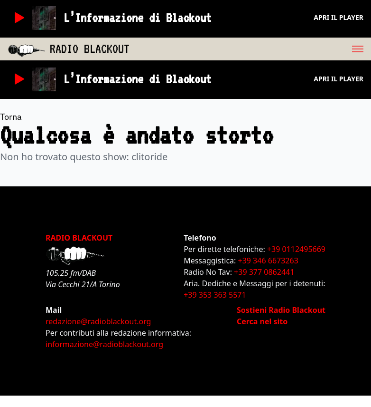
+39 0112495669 (296, 249)
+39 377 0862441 (264, 272)
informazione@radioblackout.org (104, 344)
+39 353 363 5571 (215, 295)
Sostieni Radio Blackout (281, 310)
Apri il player (338, 17)
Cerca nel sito (262, 321)
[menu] (250, 49)
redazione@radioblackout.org (98, 321)
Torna (11, 116)
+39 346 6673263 (268, 260)
